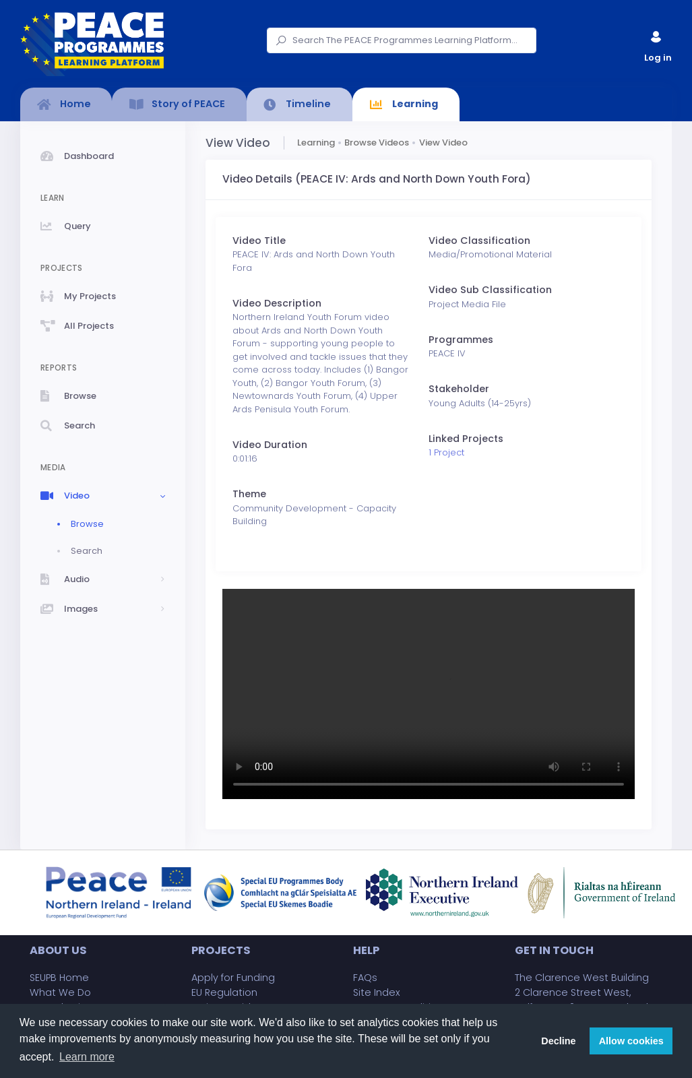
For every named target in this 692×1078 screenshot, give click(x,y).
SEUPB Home (59, 977)
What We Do (60, 992)
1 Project (446, 452)
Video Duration (269, 444)
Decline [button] (558, 1041)
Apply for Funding (233, 977)
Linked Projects (466, 438)
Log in (657, 43)
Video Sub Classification (490, 289)
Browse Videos (376, 142)
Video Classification (479, 240)
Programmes (461, 339)
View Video (443, 142)
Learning (316, 142)
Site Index (376, 992)
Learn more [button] (87, 1057)
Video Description (276, 303)
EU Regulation (224, 992)
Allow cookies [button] (631, 1041)
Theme (249, 494)
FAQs (365, 977)
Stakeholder (459, 388)
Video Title (259, 240)
